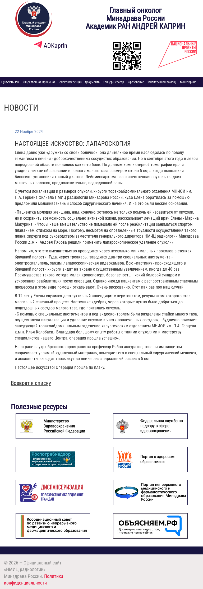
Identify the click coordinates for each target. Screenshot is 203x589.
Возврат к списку (31, 383)
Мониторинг (188, 82)
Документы (92, 82)
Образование (135, 82)
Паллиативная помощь (162, 82)
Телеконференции (70, 82)
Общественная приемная (39, 82)
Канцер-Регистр (113, 82)
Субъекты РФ (10, 82)
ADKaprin (50, 45)
